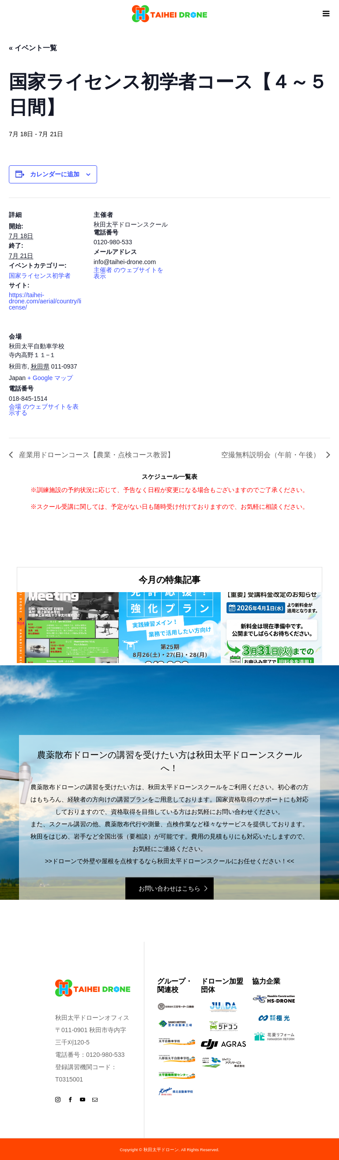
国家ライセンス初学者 (40, 275)
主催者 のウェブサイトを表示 (128, 273)
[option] (68, 627)
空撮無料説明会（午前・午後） (271, 455)
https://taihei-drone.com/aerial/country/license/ (45, 301)
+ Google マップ (50, 377)
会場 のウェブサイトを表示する (44, 409)
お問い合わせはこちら (169, 888)
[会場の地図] (140, 379)
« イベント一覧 (33, 48)
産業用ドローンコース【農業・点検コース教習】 (95, 455)
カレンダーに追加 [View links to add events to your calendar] (54, 174)
